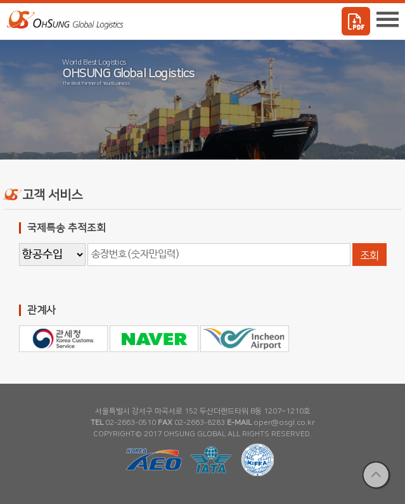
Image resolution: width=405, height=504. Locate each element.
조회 (369, 255)
